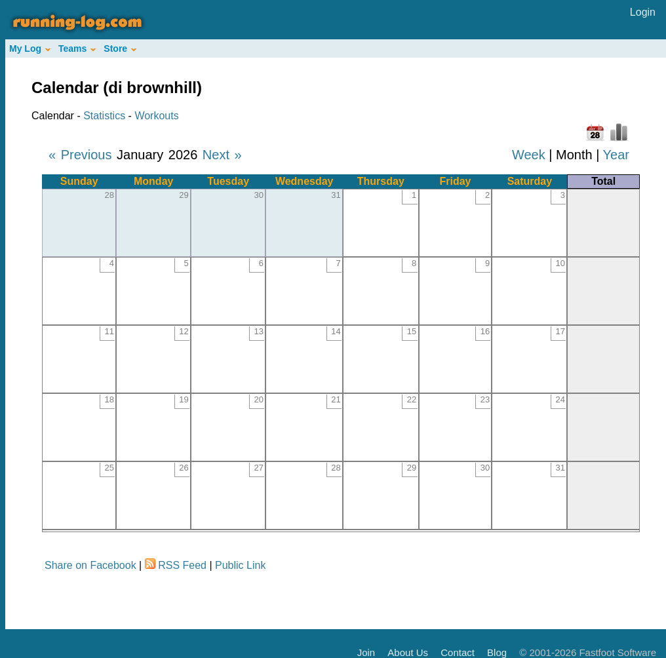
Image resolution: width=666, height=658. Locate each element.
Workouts (156, 115)
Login (643, 12)
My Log (29, 48)
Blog (497, 652)
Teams (77, 48)
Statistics (104, 115)
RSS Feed (182, 565)
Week (528, 154)
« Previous (80, 154)
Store (120, 48)
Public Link (240, 565)
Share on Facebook (90, 565)
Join (366, 652)
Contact (458, 652)
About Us (407, 652)
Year (616, 154)
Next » (222, 154)
